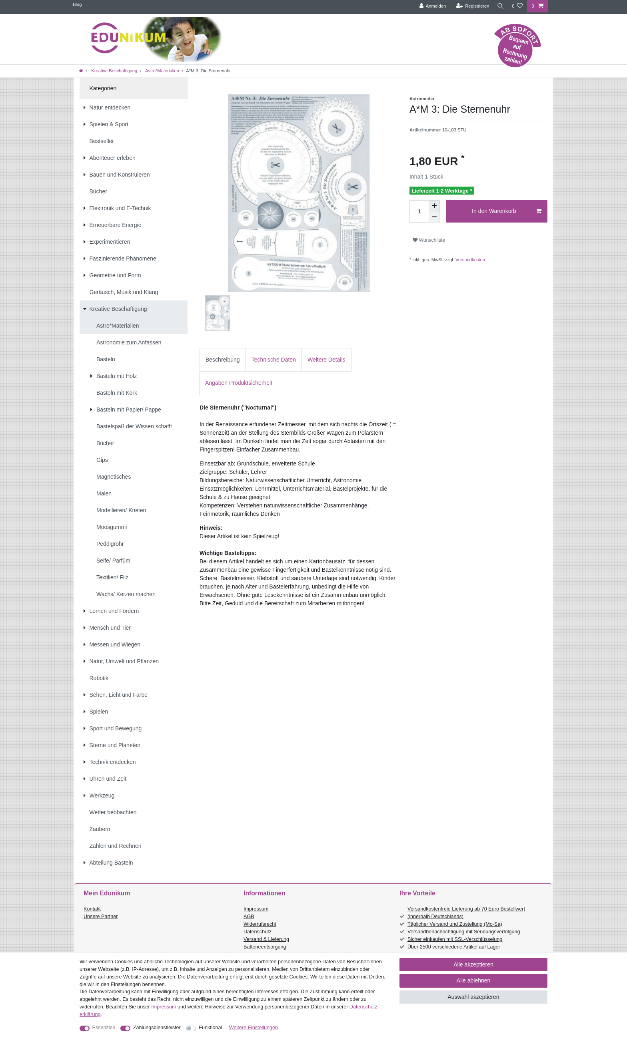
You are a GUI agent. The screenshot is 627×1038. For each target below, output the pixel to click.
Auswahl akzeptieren (473, 997)
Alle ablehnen (474, 980)
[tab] (223, 360)
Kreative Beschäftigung (113, 70)
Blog (77, 4)
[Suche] (499, 6)
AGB (249, 916)
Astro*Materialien (161, 70)
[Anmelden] (430, 6)
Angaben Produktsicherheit (238, 383)
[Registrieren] (470, 6)
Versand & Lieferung (266, 939)
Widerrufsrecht (260, 924)
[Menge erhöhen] (434, 205)
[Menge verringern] (434, 217)
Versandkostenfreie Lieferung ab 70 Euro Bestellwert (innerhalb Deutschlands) (466, 912)
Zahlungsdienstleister (157, 1027)
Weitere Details (326, 359)
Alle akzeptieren (473, 964)
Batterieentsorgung (265, 947)
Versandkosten (469, 259)
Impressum (256, 909)
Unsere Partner (101, 916)
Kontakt (92, 909)
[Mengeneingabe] (419, 211)
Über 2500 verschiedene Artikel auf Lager (453, 947)
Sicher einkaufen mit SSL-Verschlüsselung (454, 939)
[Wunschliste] (517, 6)
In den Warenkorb (506, 211)
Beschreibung (223, 359)
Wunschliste (429, 240)
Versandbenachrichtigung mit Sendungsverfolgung (463, 932)
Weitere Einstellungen (253, 1027)
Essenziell (103, 1027)
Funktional (210, 1027)
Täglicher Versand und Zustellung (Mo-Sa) (454, 924)
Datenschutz (258, 932)
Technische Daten (274, 359)
